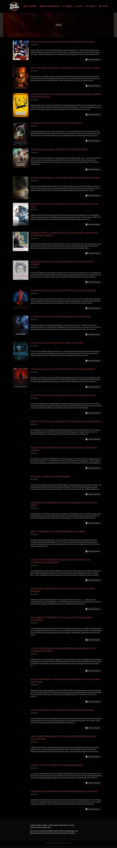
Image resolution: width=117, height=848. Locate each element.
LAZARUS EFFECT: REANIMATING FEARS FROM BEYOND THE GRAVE (64, 794)
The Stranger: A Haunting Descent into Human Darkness (63, 371)
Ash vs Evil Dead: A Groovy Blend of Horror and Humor (62, 42)
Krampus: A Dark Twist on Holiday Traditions (56, 123)
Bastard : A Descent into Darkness (50, 478)
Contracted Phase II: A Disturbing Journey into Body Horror (65, 178)
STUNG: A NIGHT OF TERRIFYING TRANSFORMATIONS (57, 767)
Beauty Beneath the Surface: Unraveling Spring (58, 533)
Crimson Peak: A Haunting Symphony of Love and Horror (63, 291)
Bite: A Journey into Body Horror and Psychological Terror (65, 68)
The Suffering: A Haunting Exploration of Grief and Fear (63, 397)
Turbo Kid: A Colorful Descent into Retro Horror (59, 150)
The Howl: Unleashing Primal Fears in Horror (57, 344)
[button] (93, 60)
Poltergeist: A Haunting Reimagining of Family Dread (61, 318)
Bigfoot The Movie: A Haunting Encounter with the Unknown (66, 423)
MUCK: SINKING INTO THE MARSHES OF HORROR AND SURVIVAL (62, 712)
